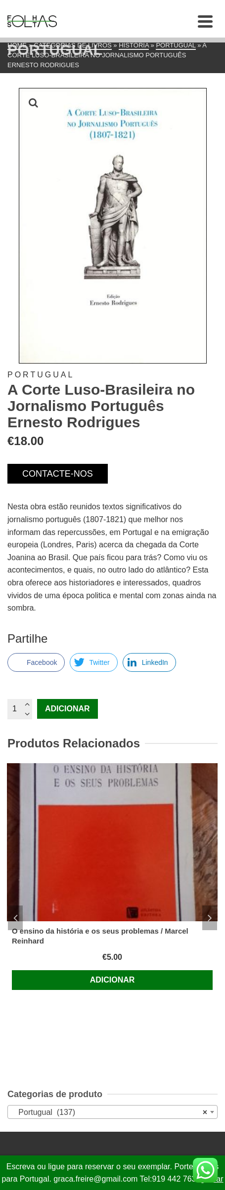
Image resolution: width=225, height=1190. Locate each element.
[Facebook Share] (36, 662)
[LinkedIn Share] (149, 662)
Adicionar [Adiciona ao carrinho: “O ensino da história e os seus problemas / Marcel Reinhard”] (112, 980)
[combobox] (112, 1112)
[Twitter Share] (93, 662)
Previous (15, 917)
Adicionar (67, 708)
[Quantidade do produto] (19, 709)
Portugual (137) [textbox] (109, 1112)
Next (209, 917)
